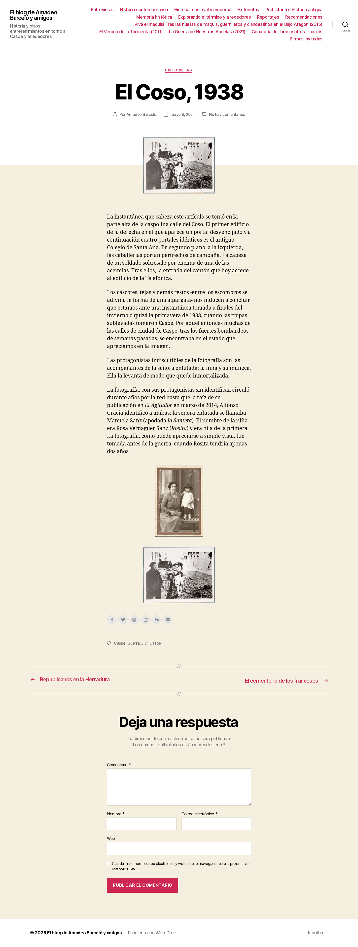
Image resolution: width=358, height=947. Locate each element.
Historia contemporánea (144, 9)
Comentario (119, 765)
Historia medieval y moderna (202, 9)
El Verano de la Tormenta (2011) (131, 31)
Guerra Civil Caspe (145, 643)
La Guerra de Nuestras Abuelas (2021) (207, 31)
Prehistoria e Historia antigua (293, 9)
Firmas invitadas (306, 38)
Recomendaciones (303, 17)
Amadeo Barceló (140, 114)
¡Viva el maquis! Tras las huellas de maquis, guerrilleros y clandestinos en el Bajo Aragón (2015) (227, 24)
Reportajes (268, 17)
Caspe (120, 643)
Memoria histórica (154, 17)
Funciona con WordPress (156, 933)
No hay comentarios (228, 114)
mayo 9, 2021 (183, 114)
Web (111, 838)
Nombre (116, 814)
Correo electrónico (199, 814)
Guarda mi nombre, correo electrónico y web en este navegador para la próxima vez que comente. (181, 866)
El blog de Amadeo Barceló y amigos (35, 18)
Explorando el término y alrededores (214, 17)
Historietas (248, 9)
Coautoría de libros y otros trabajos (287, 31)
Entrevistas (102, 9)
